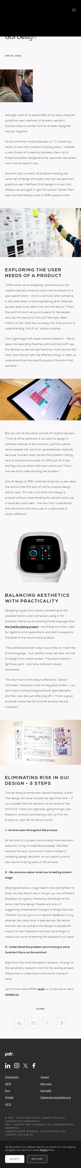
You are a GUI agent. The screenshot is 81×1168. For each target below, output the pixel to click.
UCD (8, 1104)
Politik (9, 1097)
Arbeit (45, 1077)
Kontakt (46, 1090)
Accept (15, 1159)
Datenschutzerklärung (56, 1097)
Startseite (12, 1077)
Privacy (44, 1150)
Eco (7, 1090)
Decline (37, 1159)
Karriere (46, 1084)
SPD (8, 1084)
